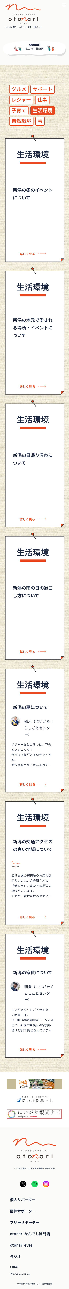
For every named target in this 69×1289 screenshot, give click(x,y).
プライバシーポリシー (20, 1274)
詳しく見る (27, 253)
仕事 (42, 99)
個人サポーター (23, 1200)
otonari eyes (21, 1245)
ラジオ (15, 1256)
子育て (18, 110)
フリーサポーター (24, 1222)
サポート (42, 88)
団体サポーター (23, 1211)
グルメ (18, 88)
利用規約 (14, 1267)
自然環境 (21, 120)
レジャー (21, 99)
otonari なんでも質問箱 (30, 1234)
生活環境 (42, 110)
